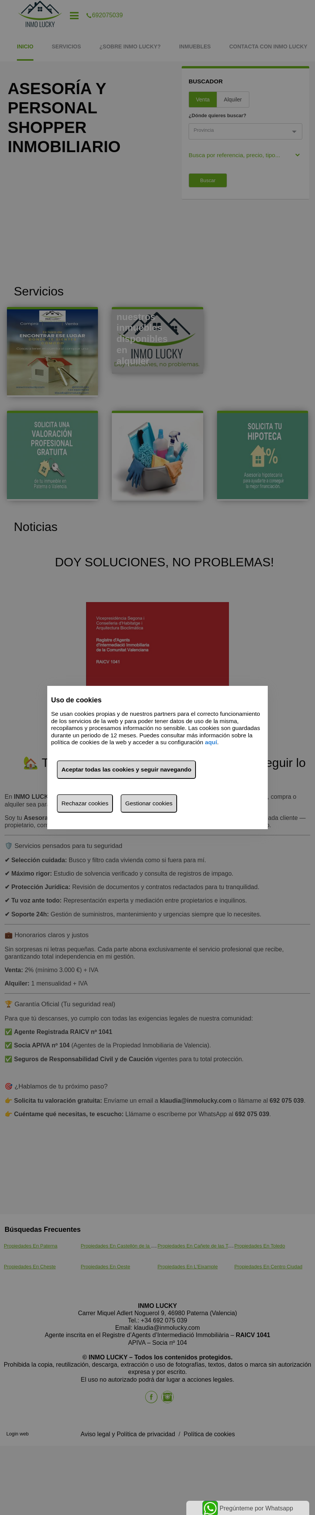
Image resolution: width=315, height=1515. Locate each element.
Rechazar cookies (84, 803)
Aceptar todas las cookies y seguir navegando (126, 769)
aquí (211, 742)
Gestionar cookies (148, 803)
